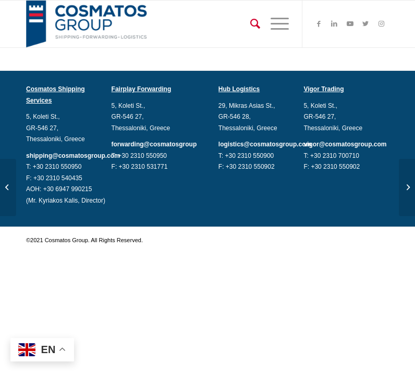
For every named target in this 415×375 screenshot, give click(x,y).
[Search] (250, 24)
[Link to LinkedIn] (334, 24)
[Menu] (274, 24)
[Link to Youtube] (350, 24)
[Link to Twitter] (365, 24)
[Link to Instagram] (381, 24)
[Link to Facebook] (318, 24)
